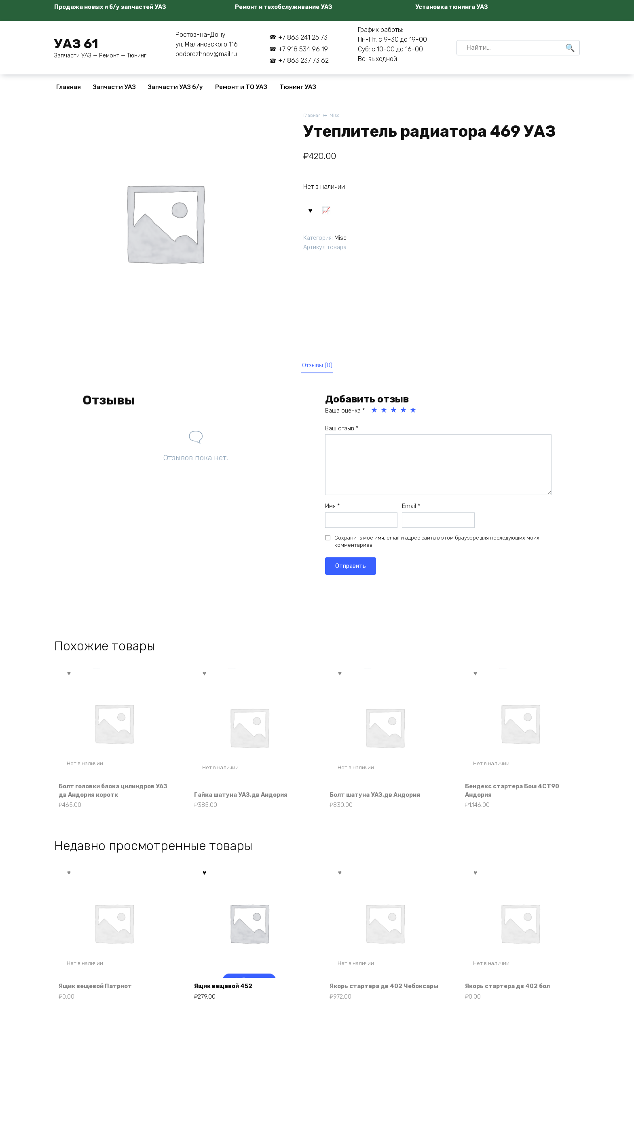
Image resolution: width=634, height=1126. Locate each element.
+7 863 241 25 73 (303, 37)
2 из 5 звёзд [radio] (384, 413)
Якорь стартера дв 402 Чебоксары (370, 996)
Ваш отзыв (341, 431)
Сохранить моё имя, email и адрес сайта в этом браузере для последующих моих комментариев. (436, 544)
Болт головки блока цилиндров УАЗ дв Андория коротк (113, 793)
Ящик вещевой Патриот (100, 1001)
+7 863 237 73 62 (303, 60)
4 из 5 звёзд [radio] (404, 413)
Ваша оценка (345, 413)
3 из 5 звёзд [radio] (394, 413)
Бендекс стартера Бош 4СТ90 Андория (518, 793)
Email (411, 509)
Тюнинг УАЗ (297, 87)
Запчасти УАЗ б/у (175, 87)
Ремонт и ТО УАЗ (241, 87)
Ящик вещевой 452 (228, 1001)
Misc (337, 116)
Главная (68, 87)
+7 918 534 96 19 (303, 49)
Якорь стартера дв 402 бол (512, 1001)
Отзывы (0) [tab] (317, 366)
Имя (332, 509)
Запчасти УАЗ (114, 87)
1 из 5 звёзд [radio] (375, 413)
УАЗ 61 (76, 43)
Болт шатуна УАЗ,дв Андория (380, 798)
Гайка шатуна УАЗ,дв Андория (247, 798)
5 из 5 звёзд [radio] (414, 413)
